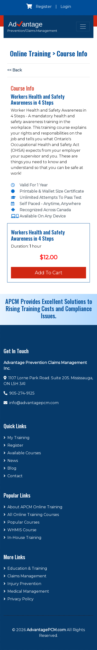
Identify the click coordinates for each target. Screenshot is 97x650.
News (11, 460)
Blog (10, 468)
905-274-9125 (22, 393)
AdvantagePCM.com (46, 630)
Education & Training (25, 568)
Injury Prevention (22, 583)
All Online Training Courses (31, 514)
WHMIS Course (20, 530)
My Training (17, 437)
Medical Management (26, 591)
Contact (13, 476)
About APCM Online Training (33, 507)
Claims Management (25, 576)
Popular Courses (21, 522)
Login (66, 6)
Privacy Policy (19, 599)
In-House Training (22, 537)
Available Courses (22, 453)
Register (44, 6)
